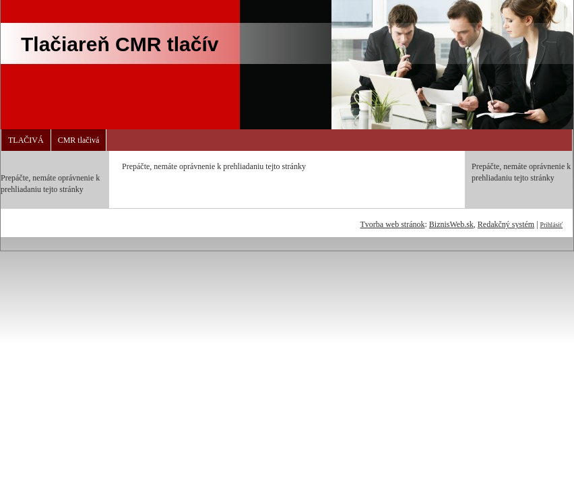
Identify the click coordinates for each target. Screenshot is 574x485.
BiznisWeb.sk (451, 224)
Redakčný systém (506, 224)
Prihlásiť (551, 224)
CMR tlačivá (79, 140)
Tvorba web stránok (392, 224)
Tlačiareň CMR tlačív (119, 44)
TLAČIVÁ (26, 140)
